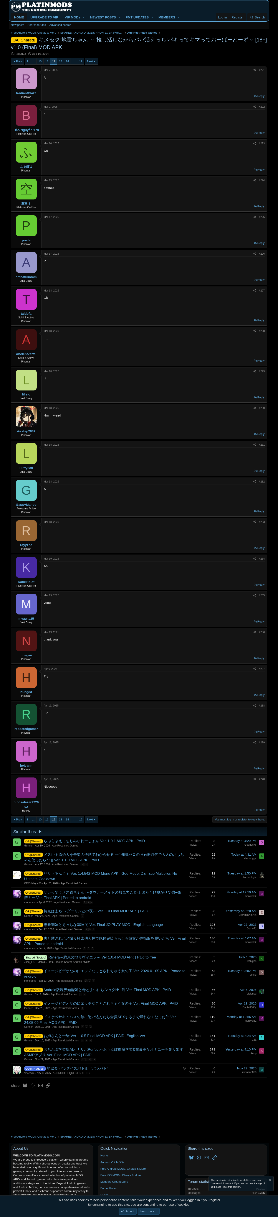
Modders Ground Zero (114, 1181)
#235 (262, 595)
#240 (262, 779)
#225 (262, 217)
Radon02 (20, 53)
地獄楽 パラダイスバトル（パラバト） (79, 1068)
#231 (262, 444)
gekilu (253, 974)
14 (67, 61)
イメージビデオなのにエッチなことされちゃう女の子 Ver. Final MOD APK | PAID (111, 1003)
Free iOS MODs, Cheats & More (120, 1175)
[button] (84, 17)
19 (80, 61)
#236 (262, 632)
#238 (262, 705)
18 (88, 1059)
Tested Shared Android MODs (73, 961)
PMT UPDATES (137, 17)
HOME (19, 17)
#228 (262, 331)
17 (83, 1059)
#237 (262, 668)
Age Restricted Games (65, 845)
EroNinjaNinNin (247, 914)
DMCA (104, 1195)
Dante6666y (249, 1007)
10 (39, 61)
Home (104, 1155)
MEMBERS (167, 17)
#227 (262, 290)
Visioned (251, 993)
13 (60, 61)
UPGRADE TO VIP (44, 17)
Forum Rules (108, 1188)
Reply (261, 96)
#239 (262, 742)
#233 (262, 522)
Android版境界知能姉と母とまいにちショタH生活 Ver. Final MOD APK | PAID (107, 990)
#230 (262, 408)
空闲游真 (29, 1073)
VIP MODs (72, 17)
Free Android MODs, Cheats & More (123, 1168)
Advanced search (60, 24)
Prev (19, 61)
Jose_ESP (30, 961)
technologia (249, 877)
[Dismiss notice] (269, 1181)
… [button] (33, 61)
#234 (262, 558)
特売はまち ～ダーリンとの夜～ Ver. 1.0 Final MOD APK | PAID (96, 911)
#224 (262, 180)
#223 (262, 143)
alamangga (250, 858)
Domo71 (251, 928)
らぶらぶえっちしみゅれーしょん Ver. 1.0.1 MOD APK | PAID (94, 841)
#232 (262, 481)
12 (53, 61)
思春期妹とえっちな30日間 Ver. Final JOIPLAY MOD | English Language (103, 925)
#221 (262, 70)
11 (46, 61)
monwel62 (250, 896)
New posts (17, 24)
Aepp (253, 1053)
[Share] (254, 70)
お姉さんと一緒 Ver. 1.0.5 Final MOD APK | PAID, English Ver (94, 1036)
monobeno (30, 902)
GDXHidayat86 (32, 883)
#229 (262, 371)
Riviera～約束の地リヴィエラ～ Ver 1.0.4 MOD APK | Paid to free (102, 957)
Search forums (37, 24)
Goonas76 (250, 844)
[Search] (257, 17)
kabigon (251, 961)
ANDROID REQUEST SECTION (71, 1073)
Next (90, 61)
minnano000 (249, 1072)
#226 (262, 253)
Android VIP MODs (112, 1162)
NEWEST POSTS (103, 17)
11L (254, 1039)
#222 (262, 106)
